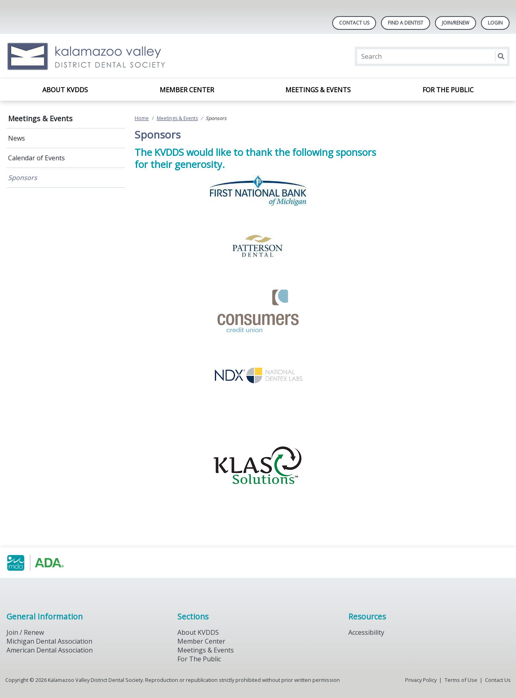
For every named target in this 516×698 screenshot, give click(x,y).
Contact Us (354, 22)
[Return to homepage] (110, 56)
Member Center (187, 89)
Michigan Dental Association (49, 641)
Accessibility (366, 632)
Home (142, 118)
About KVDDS (65, 89)
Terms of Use (461, 680)
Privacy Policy (421, 680)
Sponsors (22, 177)
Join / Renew (25, 632)
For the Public (448, 89)
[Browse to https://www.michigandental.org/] (47, 563)
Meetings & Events (318, 89)
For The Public (199, 659)
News (16, 138)
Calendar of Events (36, 157)
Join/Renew (455, 22)
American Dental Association (49, 650)
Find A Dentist (405, 22)
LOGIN (495, 22)
